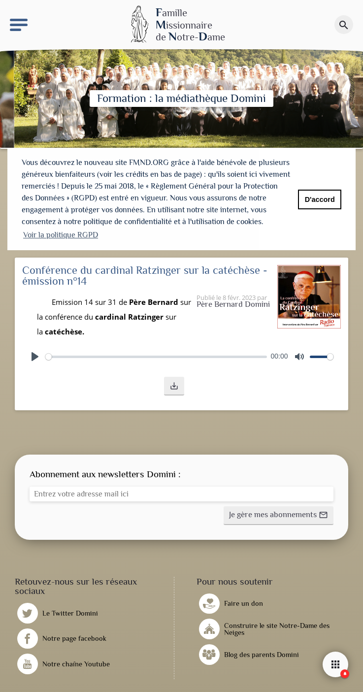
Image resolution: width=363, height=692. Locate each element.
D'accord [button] (320, 199)
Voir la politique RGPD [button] (60, 235)
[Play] (35, 354)
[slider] (156, 354)
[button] (174, 383)
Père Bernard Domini (233, 302)
